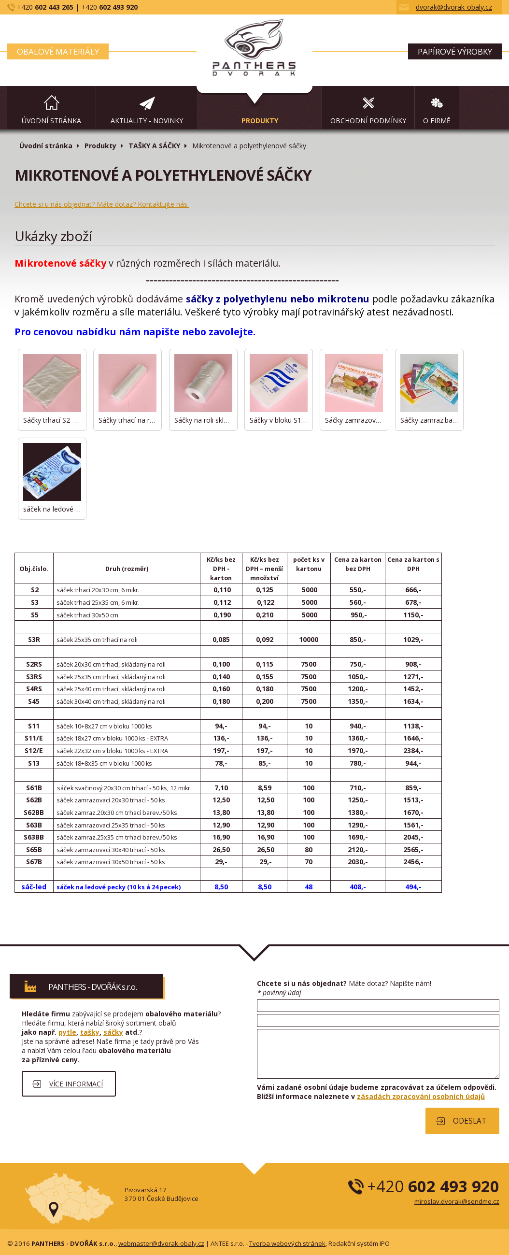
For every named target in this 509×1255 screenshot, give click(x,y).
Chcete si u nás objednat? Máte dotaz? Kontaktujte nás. (101, 204)
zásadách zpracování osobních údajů (421, 1096)
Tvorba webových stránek (287, 1243)
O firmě (437, 120)
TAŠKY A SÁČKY (154, 145)
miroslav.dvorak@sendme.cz (456, 1201)
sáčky (113, 1032)
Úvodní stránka (51, 120)
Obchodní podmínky (368, 120)
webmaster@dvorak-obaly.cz (161, 1243)
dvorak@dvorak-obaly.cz (454, 7)
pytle (67, 1032)
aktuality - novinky (147, 120)
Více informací (76, 1083)
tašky (89, 1032)
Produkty (100, 145)
